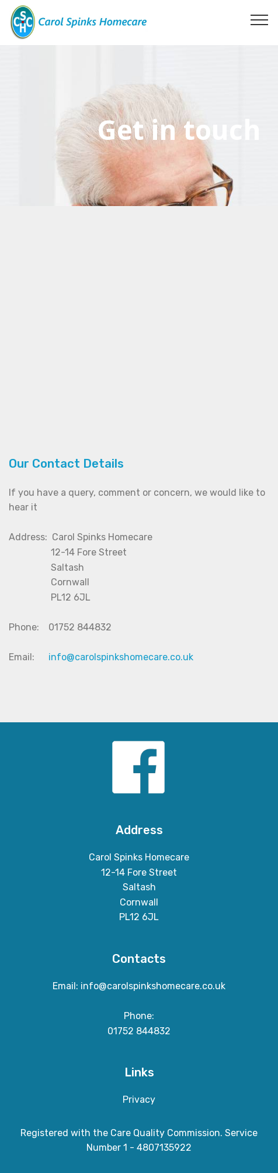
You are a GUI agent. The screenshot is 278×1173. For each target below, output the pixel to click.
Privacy (139, 1099)
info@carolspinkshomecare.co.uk (120, 657)
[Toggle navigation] (260, 19)
